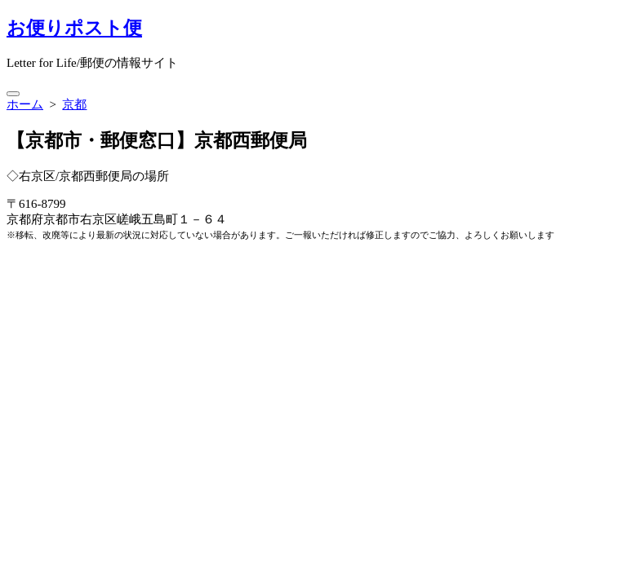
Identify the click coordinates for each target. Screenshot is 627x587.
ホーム (25, 104)
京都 (74, 104)
